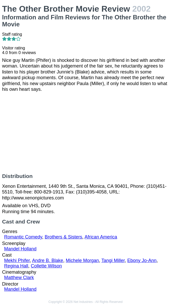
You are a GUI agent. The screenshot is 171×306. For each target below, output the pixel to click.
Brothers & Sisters (63, 237)
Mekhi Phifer (17, 260)
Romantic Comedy (23, 237)
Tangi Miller (113, 260)
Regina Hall (16, 265)
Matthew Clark (19, 277)
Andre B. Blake (47, 260)
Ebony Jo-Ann (142, 260)
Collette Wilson (46, 265)
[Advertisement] (85, 132)
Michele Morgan (82, 260)
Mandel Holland (20, 248)
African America (101, 237)
